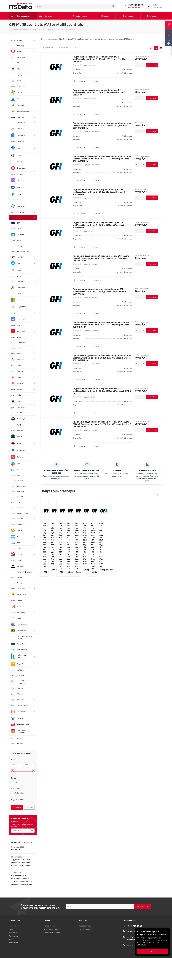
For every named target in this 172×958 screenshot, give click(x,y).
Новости (12, 926)
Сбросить (29, 807)
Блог (11, 929)
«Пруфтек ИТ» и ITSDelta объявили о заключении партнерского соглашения (21, 862)
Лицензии (13, 936)
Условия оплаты (51, 926)
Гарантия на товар (52, 933)
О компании (14, 921)
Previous (157, 494)
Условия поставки (51, 929)
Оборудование (85, 929)
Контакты (13, 943)
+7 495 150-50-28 (135, 5)
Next (161, 494)
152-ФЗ (12, 939)
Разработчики (85, 926)
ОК (152, 951)
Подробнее (141, 945)
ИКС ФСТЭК (15, 850)
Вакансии (13, 933)
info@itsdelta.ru (133, 931)
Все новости (29, 842)
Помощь (48, 921)
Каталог (83, 921)
